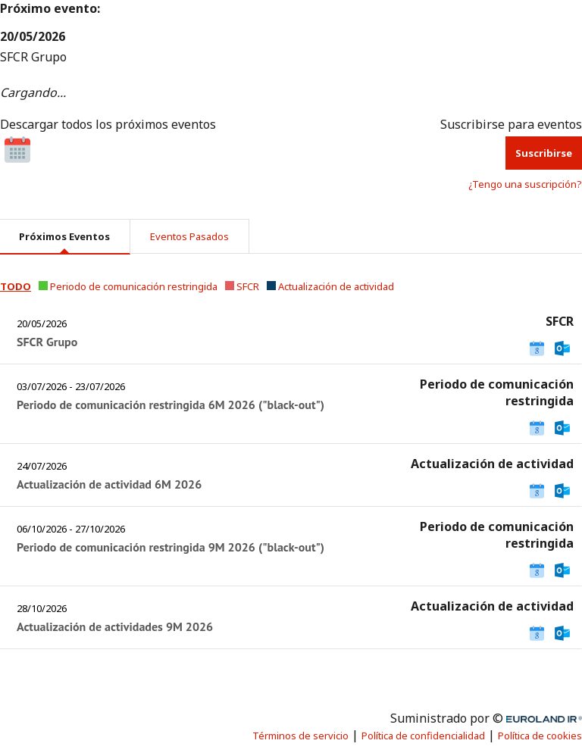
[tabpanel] (291, 467)
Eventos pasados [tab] (189, 236)
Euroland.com (551, 719)
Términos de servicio (300, 735)
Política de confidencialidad (423, 735)
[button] (15, 286)
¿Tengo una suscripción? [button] (525, 184)
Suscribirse (543, 153)
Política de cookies (540, 735)
